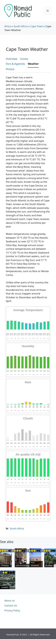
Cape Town (36, 26)
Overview (11, 58)
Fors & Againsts (15, 63)
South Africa (21, 26)
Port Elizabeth (35, 564)
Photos (10, 69)
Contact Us (10, 605)
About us (9, 600)
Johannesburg (22, 565)
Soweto (4, 587)
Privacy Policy (12, 610)
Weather (33, 63)
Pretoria (5, 565)
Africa (7, 26)
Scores (24, 58)
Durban (49, 565)
